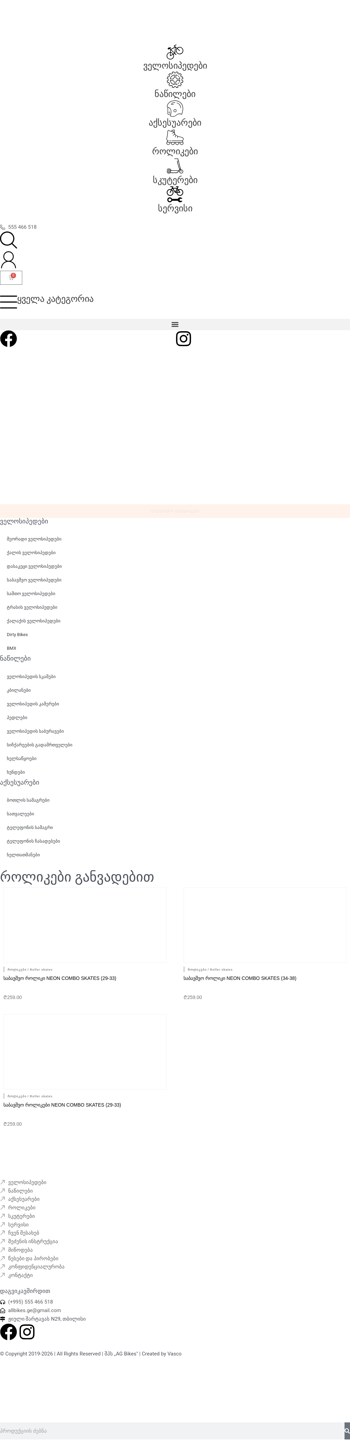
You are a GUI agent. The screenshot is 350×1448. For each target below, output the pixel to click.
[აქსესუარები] (175, 108)
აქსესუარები (175, 122)
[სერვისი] (175, 194)
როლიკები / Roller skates (30, 969)
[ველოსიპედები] (175, 51)
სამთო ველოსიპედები (31, 593)
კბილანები (19, 690)
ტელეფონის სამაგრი (30, 827)
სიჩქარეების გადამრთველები (39, 744)
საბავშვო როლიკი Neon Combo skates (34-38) (240, 978)
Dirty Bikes (17, 634)
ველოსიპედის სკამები (31, 676)
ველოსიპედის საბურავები (35, 731)
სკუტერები (175, 180)
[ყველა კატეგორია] (8, 301)
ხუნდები (16, 772)
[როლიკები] (175, 137)
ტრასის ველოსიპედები (32, 607)
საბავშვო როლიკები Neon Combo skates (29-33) (62, 1105)
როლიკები (175, 151)
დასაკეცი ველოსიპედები (34, 566)
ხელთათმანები (23, 854)
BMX (11, 648)
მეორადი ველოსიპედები (34, 539)
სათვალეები (20, 813)
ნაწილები (175, 94)
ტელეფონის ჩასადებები (33, 841)
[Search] (347, 1430)
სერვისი (175, 208)
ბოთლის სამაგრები (28, 800)
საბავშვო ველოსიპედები (34, 579)
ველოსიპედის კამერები (33, 703)
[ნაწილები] (175, 79)
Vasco (174, 1354)
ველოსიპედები (175, 65)
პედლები (17, 717)
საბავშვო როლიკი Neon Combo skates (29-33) (59, 978)
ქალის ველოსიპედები (31, 552)
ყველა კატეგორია (55, 299)
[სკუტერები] (175, 165)
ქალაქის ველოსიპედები (33, 620)
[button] (175, 324)
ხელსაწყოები (22, 758)
